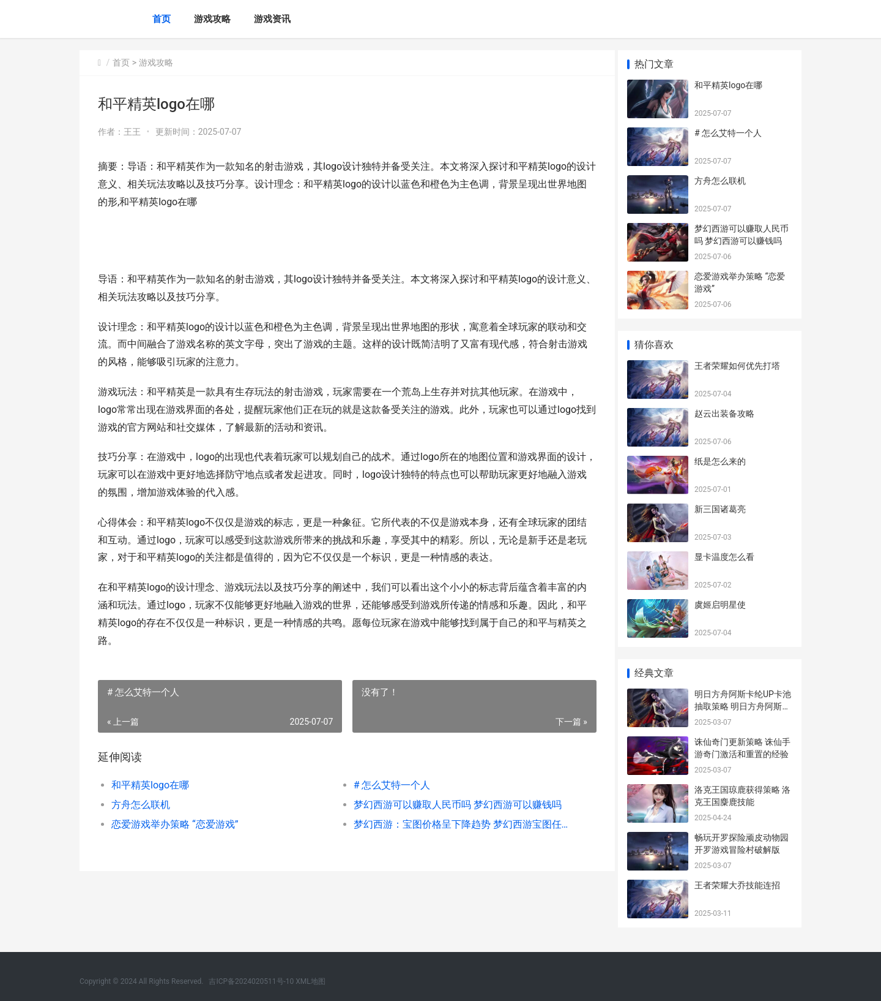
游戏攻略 (212, 19)
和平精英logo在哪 (150, 785)
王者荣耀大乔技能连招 (737, 885)
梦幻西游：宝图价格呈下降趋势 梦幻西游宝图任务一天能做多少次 (455, 824)
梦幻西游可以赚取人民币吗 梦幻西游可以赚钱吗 (453, 804)
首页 (161, 19)
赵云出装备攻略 (724, 413)
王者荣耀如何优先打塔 (737, 366)
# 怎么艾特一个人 (387, 785)
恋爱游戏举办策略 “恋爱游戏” (174, 824)
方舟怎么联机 (140, 804)
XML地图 (310, 981)
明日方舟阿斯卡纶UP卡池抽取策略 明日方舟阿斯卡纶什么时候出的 (742, 706)
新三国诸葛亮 (720, 509)
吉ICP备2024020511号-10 (251, 981)
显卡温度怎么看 (724, 557)
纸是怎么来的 (720, 461)
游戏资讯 (272, 19)
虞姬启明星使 (720, 605)
